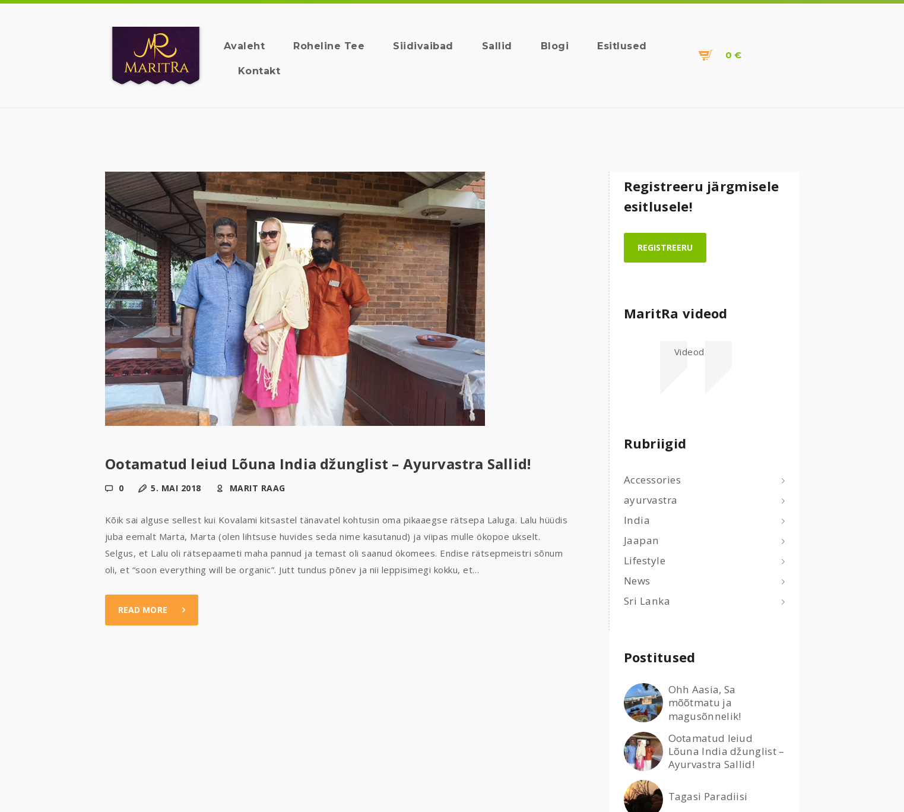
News (637, 580)
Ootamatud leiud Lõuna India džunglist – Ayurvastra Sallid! (318, 464)
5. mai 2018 (176, 488)
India (637, 520)
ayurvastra (651, 500)
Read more (142, 609)
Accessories (652, 479)
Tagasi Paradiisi (708, 796)
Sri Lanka (647, 601)
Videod (689, 352)
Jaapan (641, 540)
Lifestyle (645, 560)
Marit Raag (256, 488)
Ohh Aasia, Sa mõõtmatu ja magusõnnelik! (704, 702)
